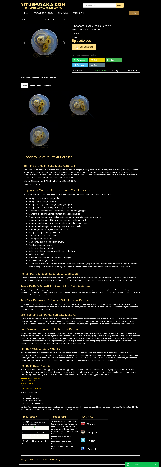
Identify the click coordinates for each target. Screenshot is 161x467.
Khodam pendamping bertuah (107, 407)
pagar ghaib (47, 409)
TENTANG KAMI (78, 13)
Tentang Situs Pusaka (33, 398)
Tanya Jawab (30, 395)
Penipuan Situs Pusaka (34, 400)
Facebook (88, 449)
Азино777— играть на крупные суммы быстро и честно (33, 423)
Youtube (88, 424)
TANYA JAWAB (63, 13)
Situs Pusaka (57, 409)
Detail (24, 85)
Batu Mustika (46, 20)
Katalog (134, 13)
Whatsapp (79, 60)
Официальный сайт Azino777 (33, 433)
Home (26, 13)
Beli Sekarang (84, 47)
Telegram (79, 65)
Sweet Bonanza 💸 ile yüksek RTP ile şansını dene (35, 428)
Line (110, 60)
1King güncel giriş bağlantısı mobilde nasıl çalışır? (35, 442)
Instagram (89, 432)
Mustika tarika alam (35, 409)
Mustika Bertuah (126, 407)
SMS (94, 60)
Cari (119, 5)
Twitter (88, 440)
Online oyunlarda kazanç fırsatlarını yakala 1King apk (34, 436)
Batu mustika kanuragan (43, 407)
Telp (94, 65)
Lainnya (47, 85)
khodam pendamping (88, 407)
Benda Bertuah (58, 407)
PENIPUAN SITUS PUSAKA (43, 13)
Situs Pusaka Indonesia (34, 403)
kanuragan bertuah (72, 407)
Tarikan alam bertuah (70, 409)
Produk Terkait (36, 85)
